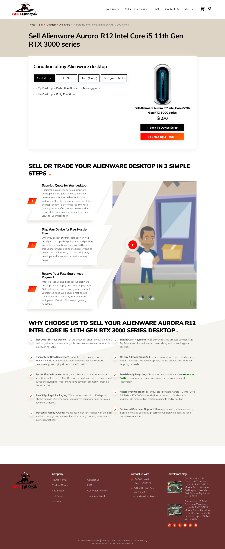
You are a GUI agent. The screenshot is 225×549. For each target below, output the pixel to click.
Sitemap (105, 540)
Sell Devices (58, 496)
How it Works (111, 9)
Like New (66, 78)
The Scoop (58, 490)
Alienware (64, 24)
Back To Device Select (162, 127)
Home (31, 24)
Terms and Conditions (121, 540)
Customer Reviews (97, 490)
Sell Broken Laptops (101, 543)
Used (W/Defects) (114, 78)
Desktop (51, 24)
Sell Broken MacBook (123, 543)
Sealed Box (44, 78)
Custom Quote (60, 485)
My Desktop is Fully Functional (80, 94)
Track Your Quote (96, 496)
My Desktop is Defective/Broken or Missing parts (80, 88)
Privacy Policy (140, 540)
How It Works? (59, 479)
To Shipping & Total (162, 136)
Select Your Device (136, 9)
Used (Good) (89, 78)
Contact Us (172, 9)
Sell (41, 24)
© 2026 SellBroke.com (88, 540)
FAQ (156, 9)
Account (190, 9)
